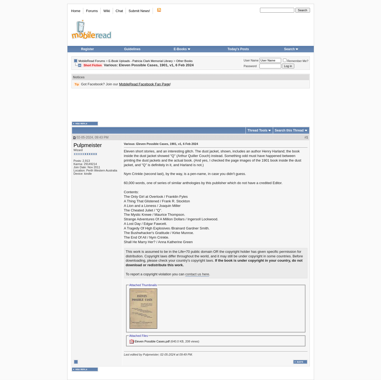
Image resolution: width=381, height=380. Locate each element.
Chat (119, 11)
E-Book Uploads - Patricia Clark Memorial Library (140, 61)
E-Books (182, 49)
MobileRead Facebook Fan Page (144, 84)
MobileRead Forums (91, 61)
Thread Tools (257, 130)
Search (291, 49)
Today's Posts (238, 49)
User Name (251, 60)
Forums (92, 11)
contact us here (197, 274)
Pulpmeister (88, 145)
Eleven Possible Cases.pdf (152, 341)
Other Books (184, 61)
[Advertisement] (190, 105)
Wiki (106, 11)
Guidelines (132, 49)
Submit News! (139, 11)
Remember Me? (295, 61)
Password (250, 66)
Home (76, 11)
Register (87, 49)
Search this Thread (289, 130)
